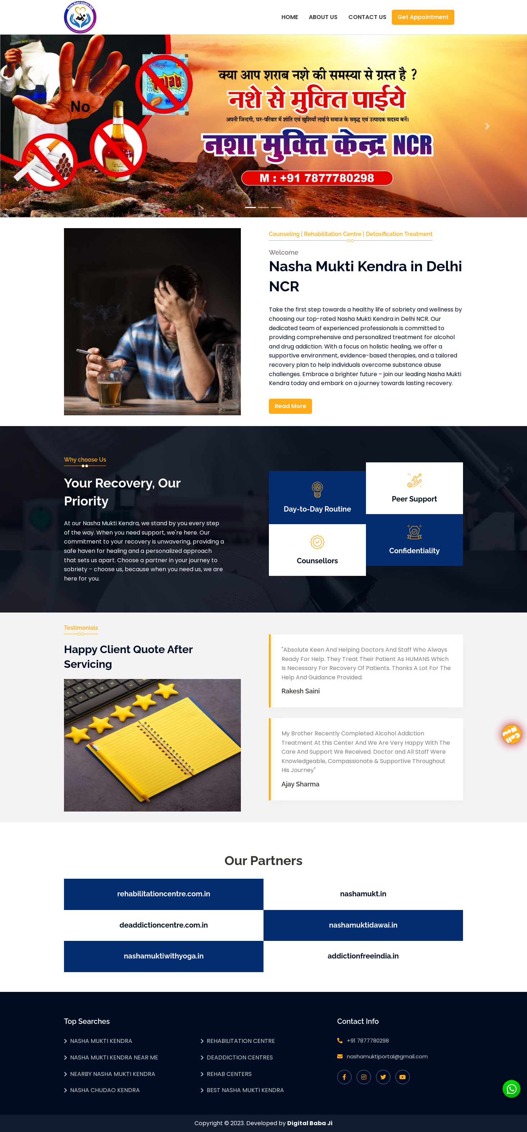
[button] (39, 125)
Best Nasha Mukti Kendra (245, 1090)
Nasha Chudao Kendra (105, 1090)
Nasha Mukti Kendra (101, 1041)
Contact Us (367, 17)
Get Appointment (423, 17)
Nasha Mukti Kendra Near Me (114, 1057)
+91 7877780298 (368, 1040)
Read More (290, 406)
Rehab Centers (229, 1074)
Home (289, 17)
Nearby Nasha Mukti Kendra (112, 1074)
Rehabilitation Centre (241, 1041)
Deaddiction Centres (240, 1057)
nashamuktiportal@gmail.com (387, 1056)
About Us (323, 17)
